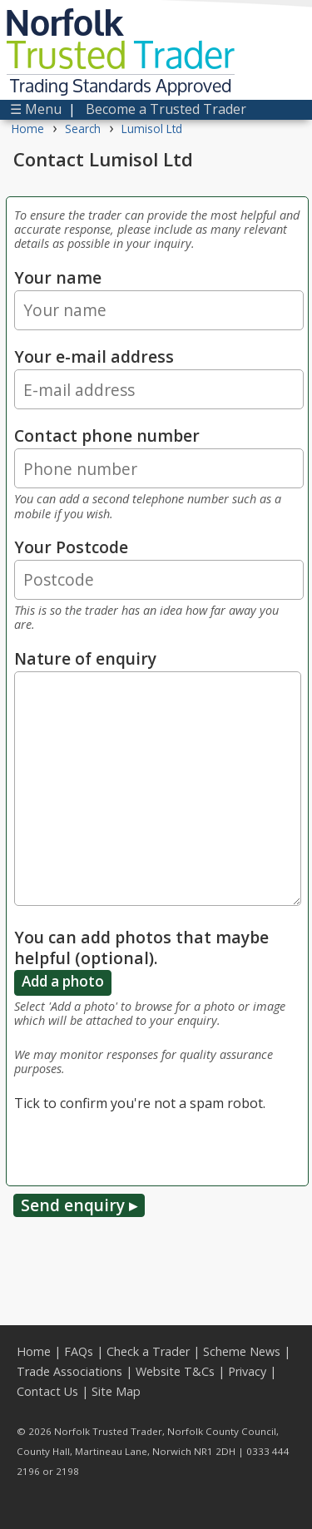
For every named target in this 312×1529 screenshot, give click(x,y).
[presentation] (140, 1145)
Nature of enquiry (85, 658)
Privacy (247, 1371)
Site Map (116, 1391)
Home (28, 128)
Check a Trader (148, 1351)
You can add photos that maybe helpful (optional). (141, 947)
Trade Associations (69, 1371)
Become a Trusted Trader (166, 109)
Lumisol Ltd (151, 128)
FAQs (78, 1351)
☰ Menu (36, 109)
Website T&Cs (175, 1371)
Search (83, 128)
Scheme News (241, 1351)
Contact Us (47, 1391)
